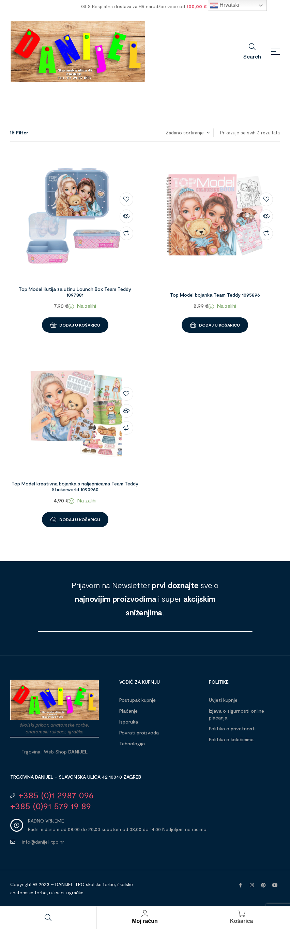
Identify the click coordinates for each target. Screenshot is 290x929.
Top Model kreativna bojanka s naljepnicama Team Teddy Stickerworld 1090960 (75, 486)
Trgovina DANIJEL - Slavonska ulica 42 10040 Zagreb (75, 777)
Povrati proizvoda (139, 732)
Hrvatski (224, 5)
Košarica (241, 921)
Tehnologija (132, 743)
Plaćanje (128, 711)
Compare (126, 233)
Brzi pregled (126, 216)
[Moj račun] (144, 913)
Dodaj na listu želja (126, 199)
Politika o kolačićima (231, 739)
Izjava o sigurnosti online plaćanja (236, 714)
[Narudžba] (187, 133)
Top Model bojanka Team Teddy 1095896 (215, 295)
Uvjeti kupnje (223, 700)
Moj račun (145, 921)
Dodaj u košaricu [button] (79, 324)
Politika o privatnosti (232, 728)
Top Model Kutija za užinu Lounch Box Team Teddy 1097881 (75, 292)
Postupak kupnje (137, 700)
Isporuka (128, 722)
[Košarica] (241, 913)
